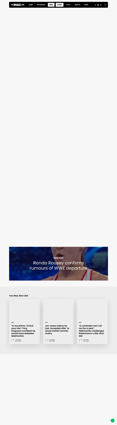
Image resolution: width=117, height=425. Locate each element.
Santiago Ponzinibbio (40, 200)
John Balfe (58, 30)
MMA (12, 322)
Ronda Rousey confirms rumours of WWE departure (58, 264)
